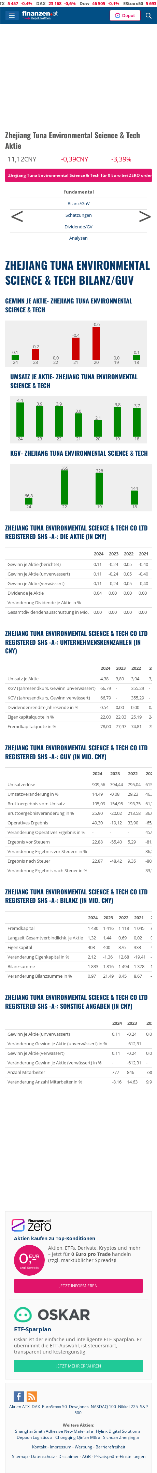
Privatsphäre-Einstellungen (119, 1456)
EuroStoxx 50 (54, 1407)
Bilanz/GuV (79, 203)
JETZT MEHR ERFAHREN (78, 1366)
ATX (22, 3)
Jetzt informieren (78, 1286)
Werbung (83, 1447)
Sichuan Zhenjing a (121, 1437)
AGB (86, 1456)
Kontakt (39, 1447)
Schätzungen (79, 215)
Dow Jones (79, 1407)
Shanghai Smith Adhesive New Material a (54, 1431)
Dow (107, 3)
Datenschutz (43, 1456)
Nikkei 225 (128, 1407)
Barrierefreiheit (110, 1447)
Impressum (60, 1447)
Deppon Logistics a (35, 1437)
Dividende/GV (78, 227)
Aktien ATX (19, 1407)
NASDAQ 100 (103, 1407)
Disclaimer (68, 1456)
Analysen (78, 238)
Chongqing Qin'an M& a (78, 1437)
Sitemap (20, 1456)
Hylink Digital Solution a (118, 1431)
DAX (63, 3)
